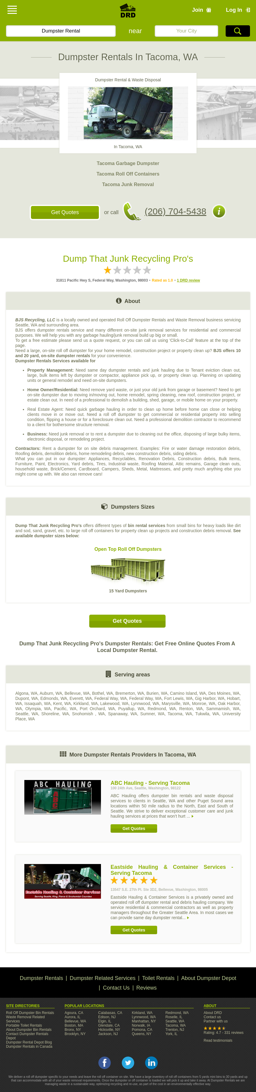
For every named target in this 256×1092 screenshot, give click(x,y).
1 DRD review (188, 280)
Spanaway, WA (122, 713)
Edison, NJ (107, 1017)
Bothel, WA (102, 693)
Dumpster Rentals (41, 978)
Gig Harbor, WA (209, 698)
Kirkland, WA (85, 703)
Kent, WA (62, 703)
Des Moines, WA (223, 693)
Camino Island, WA (188, 693)
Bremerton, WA (129, 693)
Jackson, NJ (108, 1034)
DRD (128, 12)
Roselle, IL (174, 1017)
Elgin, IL (104, 1021)
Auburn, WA (51, 693)
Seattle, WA (26, 713)
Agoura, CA (74, 1013)
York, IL (172, 1034)
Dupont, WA (26, 698)
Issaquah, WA (37, 703)
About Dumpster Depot (208, 978)
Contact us (212, 1017)
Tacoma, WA (180, 713)
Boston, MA (74, 1025)
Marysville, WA (176, 703)
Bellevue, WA (77, 693)
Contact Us (116, 988)
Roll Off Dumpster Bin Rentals (30, 1013)
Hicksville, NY (109, 1030)
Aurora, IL (73, 1017)
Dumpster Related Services (103, 978)
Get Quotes (65, 212)
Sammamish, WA (222, 708)
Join (197, 10)
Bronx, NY (73, 1030)
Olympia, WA (38, 708)
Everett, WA (80, 698)
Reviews (146, 988)
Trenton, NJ (175, 1030)
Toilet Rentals (158, 978)
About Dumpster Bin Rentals (28, 1030)
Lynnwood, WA (145, 703)
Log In (234, 10)
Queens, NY (141, 1034)
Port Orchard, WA (97, 708)
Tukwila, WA (207, 713)
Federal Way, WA (110, 698)
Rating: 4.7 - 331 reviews (224, 1033)
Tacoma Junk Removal (128, 184)
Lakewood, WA (114, 703)
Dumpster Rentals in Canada (29, 1046)
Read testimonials (218, 1040)
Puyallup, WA (131, 708)
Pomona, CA (142, 1030)
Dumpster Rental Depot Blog (29, 1042)
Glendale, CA (109, 1025)
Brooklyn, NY (75, 1034)
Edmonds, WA (53, 698)
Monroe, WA (203, 703)
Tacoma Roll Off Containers (128, 173)
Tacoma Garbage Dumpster (128, 163)
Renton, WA (191, 708)
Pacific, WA (65, 708)
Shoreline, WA (55, 713)
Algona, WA (26, 693)
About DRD (213, 1013)
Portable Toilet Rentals (24, 1025)
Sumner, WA (152, 713)
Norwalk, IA (141, 1025)
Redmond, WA (162, 708)
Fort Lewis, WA (178, 698)
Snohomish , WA (88, 713)
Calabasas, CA (110, 1013)
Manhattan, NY (144, 1021)
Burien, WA (156, 693)
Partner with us (216, 1021)
